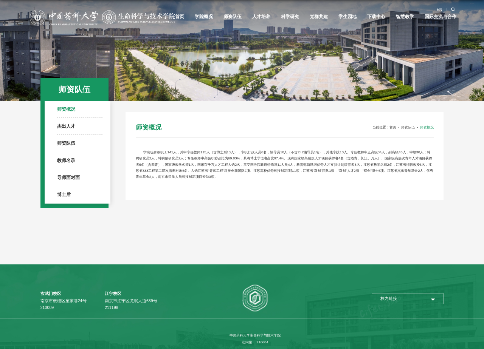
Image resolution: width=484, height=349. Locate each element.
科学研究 (290, 16)
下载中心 (376, 16)
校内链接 (388, 298)
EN (439, 9)
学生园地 (347, 16)
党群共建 (319, 16)
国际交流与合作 (440, 16)
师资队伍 (232, 16)
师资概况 (427, 127)
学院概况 (204, 16)
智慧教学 (405, 16)
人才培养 (261, 16)
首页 (179, 16)
